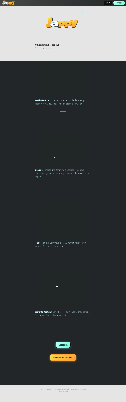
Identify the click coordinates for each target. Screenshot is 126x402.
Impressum (48, 389)
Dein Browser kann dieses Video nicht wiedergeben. (63, 23)
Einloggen (119, 3)
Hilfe (41, 389)
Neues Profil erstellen (63, 357)
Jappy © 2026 (63, 391)
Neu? (108, 3)
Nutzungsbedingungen (62, 389)
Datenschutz (75, 389)
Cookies (83, 389)
